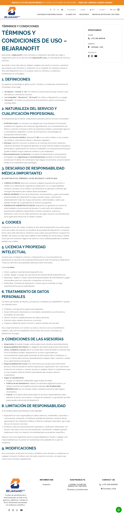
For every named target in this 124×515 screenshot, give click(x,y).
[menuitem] (51, 9)
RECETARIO (84, 14)
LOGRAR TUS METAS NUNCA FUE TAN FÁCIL (77, 485)
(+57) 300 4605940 (108, 484)
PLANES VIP (71, 14)
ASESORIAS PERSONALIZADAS (49, 14)
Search (71, 10)
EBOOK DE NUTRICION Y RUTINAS (106, 14)
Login (82, 10)
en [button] (92, 10)
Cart (115, 9)
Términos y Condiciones (77, 489)
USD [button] (103, 10)
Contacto (46, 484)
